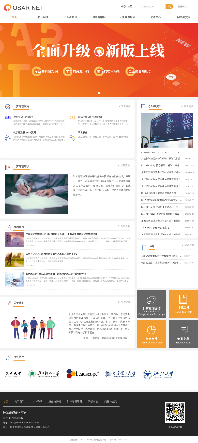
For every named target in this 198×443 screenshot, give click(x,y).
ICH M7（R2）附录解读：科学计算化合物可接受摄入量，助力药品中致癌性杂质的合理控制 (162, 166)
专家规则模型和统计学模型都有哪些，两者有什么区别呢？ (162, 256)
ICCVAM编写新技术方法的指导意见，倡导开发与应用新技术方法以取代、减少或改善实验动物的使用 (162, 200)
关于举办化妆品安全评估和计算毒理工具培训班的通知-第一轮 (162, 186)
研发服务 (82, 132)
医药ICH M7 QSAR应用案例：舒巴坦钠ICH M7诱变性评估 (56, 274)
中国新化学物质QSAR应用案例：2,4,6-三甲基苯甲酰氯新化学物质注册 (62, 234)
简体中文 (182, 6)
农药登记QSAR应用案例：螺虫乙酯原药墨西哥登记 (52, 254)
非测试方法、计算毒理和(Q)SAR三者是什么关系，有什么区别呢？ (162, 262)
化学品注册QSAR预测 (24, 132)
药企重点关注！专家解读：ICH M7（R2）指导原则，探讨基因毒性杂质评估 (162, 152)
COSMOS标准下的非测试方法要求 (158, 193)
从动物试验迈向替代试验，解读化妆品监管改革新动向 (162, 159)
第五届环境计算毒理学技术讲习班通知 (161, 173)
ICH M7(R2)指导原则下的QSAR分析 (159, 207)
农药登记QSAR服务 (23, 117)
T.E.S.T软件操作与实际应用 (155, 228)
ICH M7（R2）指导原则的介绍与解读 (160, 214)
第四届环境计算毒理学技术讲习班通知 (161, 221)
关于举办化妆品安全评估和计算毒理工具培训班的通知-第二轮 (162, 180)
